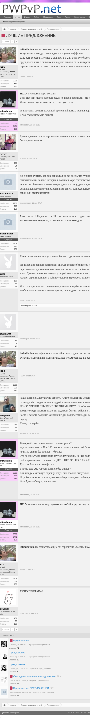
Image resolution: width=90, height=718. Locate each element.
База (59, 17)
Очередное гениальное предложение (34, 676)
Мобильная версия (10, 713)
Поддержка (48, 17)
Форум (17, 17)
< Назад (5, 42)
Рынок (67, 17)
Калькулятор (79, 17)
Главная (7, 17)
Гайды (36, 17)
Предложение (21, 640)
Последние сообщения (14, 22)
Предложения (44, 645)
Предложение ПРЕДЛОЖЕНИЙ (31, 688)
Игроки (27, 17)
